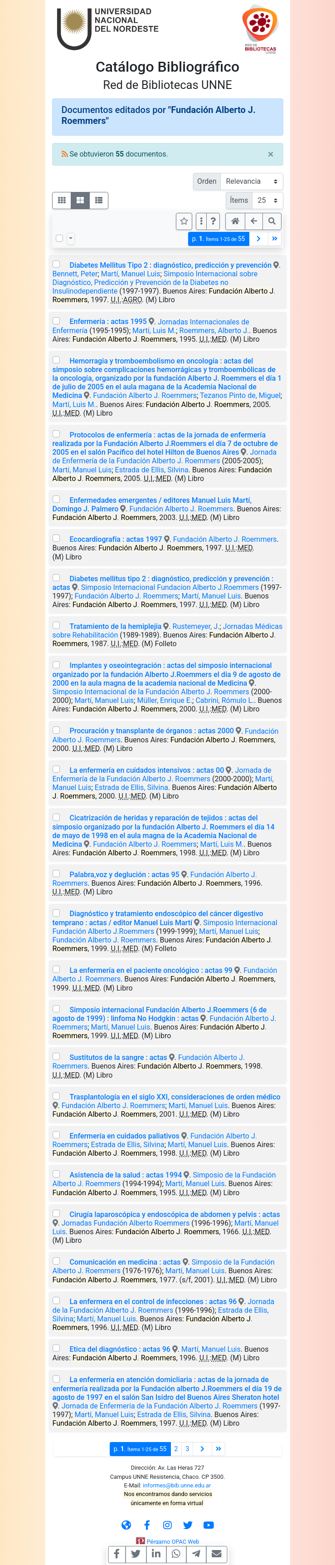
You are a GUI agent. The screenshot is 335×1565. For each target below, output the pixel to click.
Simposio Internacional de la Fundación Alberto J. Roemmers (151, 691)
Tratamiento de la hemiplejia (115, 626)
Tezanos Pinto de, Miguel (240, 395)
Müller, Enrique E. (164, 700)
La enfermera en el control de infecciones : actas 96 (153, 1301)
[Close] (271, 154)
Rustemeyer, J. (196, 626)
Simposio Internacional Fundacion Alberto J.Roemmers (170, 587)
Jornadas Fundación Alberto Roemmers (126, 1223)
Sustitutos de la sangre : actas (118, 1057)
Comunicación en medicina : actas (124, 1262)
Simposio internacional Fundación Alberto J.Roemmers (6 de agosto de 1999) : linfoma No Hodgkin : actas (160, 1014)
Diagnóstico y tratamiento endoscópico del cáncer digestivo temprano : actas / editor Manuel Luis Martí (158, 918)
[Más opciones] (201, 221)
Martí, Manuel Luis (130, 274)
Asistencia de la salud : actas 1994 (125, 1175)
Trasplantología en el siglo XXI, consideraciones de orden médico (174, 1097)
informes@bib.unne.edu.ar (177, 1485)
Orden (207, 181)
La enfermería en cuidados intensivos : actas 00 (146, 770)
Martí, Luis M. (154, 330)
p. (218, 239)
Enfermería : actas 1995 (107, 321)
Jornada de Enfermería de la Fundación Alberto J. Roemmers (165, 456)
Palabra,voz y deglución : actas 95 (124, 874)
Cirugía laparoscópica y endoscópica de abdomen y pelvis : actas (174, 1214)
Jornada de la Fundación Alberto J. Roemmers (164, 1306)
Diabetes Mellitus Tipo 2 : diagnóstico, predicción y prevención (170, 265)
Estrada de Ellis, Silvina (152, 470)
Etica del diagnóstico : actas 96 (119, 1349)
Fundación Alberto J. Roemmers (145, 395)
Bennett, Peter (75, 274)
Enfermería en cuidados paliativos (124, 1136)
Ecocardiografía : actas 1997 (115, 539)
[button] (213, 221)
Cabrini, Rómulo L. (224, 700)
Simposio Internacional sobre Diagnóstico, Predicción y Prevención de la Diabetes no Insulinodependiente (155, 282)
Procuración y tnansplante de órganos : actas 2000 (151, 730)
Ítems (239, 200)
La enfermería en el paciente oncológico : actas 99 (150, 970)
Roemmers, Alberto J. (214, 330)
